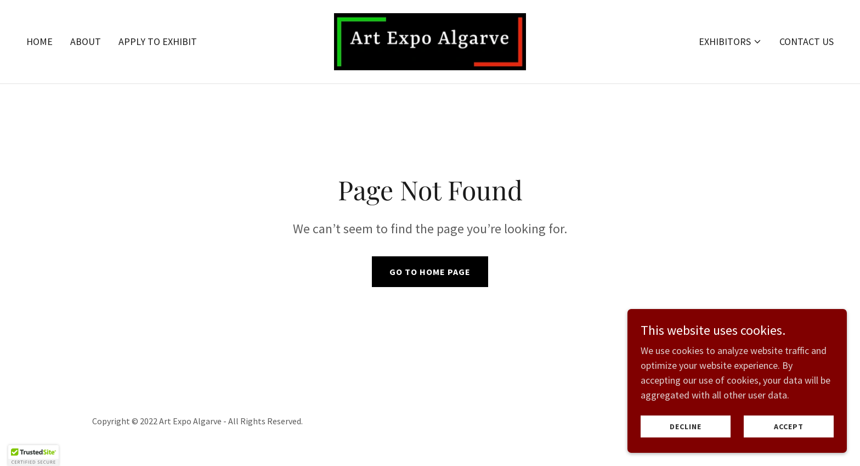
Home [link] (39, 41)
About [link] (85, 41)
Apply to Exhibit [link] (157, 41)
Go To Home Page (430, 271)
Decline (685, 426)
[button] (730, 41)
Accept (789, 426)
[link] (430, 40)
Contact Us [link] (806, 41)
